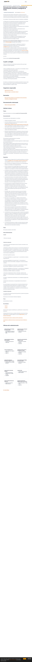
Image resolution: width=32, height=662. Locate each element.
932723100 (20, 343)
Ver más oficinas (6, 390)
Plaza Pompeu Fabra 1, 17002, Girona (23, 383)
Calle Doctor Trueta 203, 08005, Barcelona (9, 383)
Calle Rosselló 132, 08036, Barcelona (22, 352)
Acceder (6, 307)
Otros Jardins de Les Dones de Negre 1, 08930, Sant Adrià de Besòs (10, 332)
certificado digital (8, 42)
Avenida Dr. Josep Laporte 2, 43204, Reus (10, 342)
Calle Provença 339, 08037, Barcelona (22, 331)
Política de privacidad (12, 659)
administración (23, 12)
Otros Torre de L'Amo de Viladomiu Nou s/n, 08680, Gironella (9, 373)
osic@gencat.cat (6, 46)
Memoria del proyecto (10, 104)
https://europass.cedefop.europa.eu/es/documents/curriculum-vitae (16, 124)
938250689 (7, 375)
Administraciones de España (7, 5)
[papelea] (7, 2)
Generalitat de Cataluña (16, 5)
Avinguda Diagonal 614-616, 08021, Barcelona (23, 372)
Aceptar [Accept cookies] (25, 658)
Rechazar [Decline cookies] (29, 658)
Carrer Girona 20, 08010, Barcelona (22, 362)
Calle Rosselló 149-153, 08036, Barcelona (10, 362)
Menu (26, 1)
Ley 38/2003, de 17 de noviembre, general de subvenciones (18, 160)
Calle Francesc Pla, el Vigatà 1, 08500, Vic (10, 351)
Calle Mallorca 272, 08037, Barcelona (22, 342)
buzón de (23, 50)
